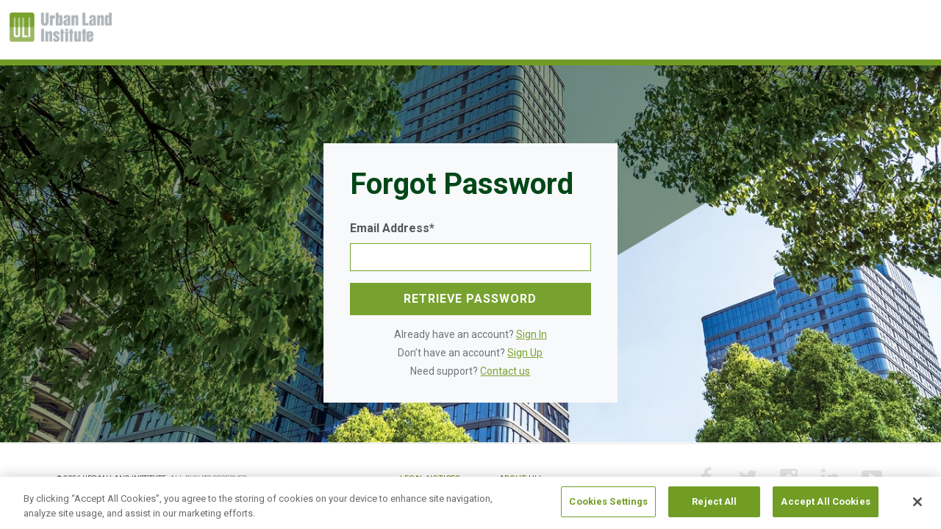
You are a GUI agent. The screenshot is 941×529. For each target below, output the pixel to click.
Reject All (714, 502)
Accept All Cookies (825, 502)
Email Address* (392, 228)
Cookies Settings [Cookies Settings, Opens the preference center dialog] (608, 502)
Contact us (505, 371)
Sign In (531, 334)
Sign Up (525, 353)
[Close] (917, 502)
